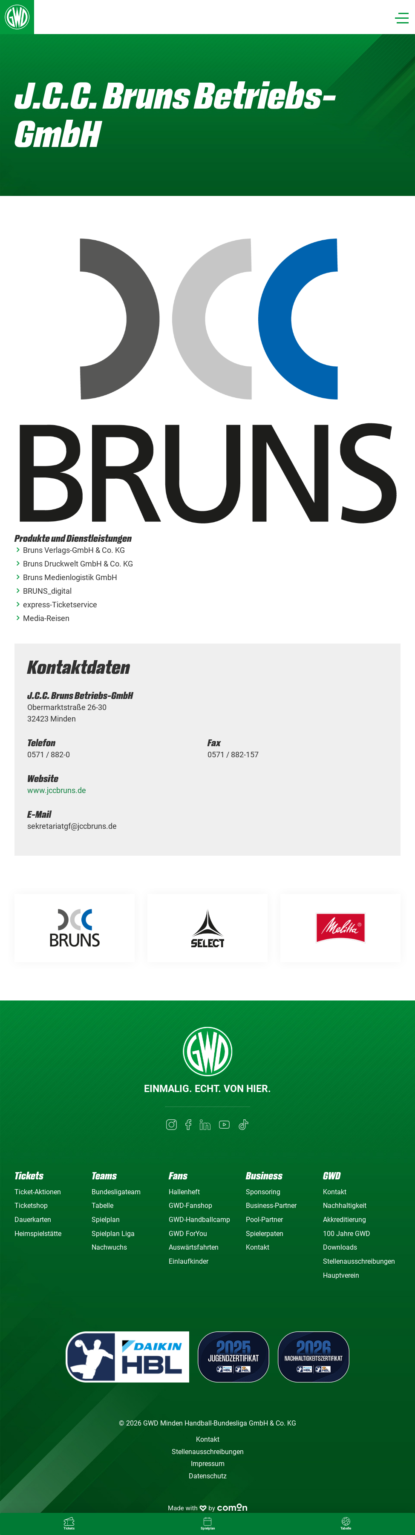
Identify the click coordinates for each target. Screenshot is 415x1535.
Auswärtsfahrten (194, 1247)
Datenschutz (208, 1476)
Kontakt (257, 1247)
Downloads (340, 1247)
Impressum (208, 1464)
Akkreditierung (344, 1220)
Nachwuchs (109, 1247)
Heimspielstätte (37, 1234)
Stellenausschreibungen (359, 1261)
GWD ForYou (188, 1234)
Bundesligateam (116, 1192)
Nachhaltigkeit (344, 1206)
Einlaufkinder (188, 1261)
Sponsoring (263, 1192)
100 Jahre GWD (346, 1234)
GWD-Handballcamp (199, 1220)
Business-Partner (271, 1206)
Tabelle (102, 1206)
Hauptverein (341, 1275)
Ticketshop (31, 1206)
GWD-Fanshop (190, 1206)
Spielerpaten (264, 1234)
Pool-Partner (264, 1220)
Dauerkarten (32, 1220)
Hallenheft (184, 1192)
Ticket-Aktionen (37, 1192)
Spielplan (106, 1220)
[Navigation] (402, 18)
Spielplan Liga (113, 1234)
